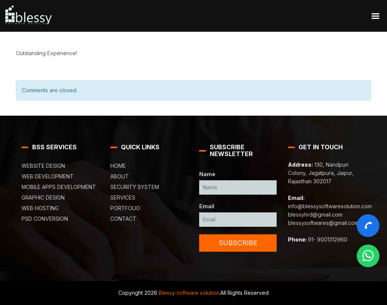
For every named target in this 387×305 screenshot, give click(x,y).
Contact (123, 218)
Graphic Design (43, 197)
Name (207, 174)
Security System (134, 187)
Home (118, 166)
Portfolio (125, 208)
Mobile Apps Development (59, 187)
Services (122, 197)
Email (206, 206)
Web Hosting (40, 208)
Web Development (48, 176)
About (119, 176)
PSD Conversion (45, 218)
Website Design (43, 166)
